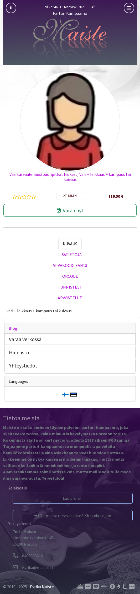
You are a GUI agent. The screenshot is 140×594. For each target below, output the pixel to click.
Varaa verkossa (25, 339)
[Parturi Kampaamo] (70, 39)
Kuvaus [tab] (70, 243)
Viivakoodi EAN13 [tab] (70, 265)
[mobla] (129, 8)
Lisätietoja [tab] (70, 254)
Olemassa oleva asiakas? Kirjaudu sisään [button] (72, 515)
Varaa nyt (70, 210)
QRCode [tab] (70, 276)
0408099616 (28, 555)
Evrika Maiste (42, 586)
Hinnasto (19, 352)
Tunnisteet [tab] (70, 287)
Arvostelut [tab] (70, 297)
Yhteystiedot (23, 365)
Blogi (13, 328)
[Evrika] (33, 567)
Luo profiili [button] (72, 498)
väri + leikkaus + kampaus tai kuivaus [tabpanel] (39, 310)
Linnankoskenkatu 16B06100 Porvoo (33, 538)
